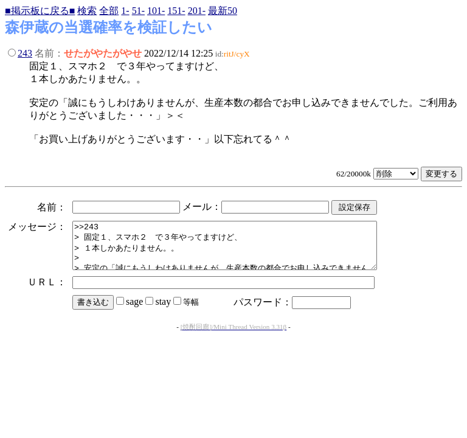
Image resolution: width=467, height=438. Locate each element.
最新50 (222, 10)
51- (138, 10)
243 (25, 53)
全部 (109, 10)
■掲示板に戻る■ (40, 10)
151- (176, 10)
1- (125, 10)
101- (156, 10)
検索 (87, 10)
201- (197, 10)
